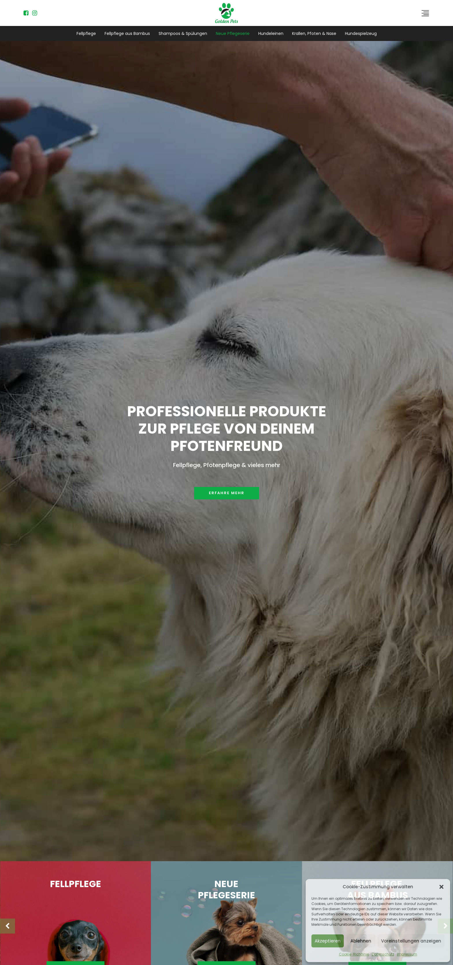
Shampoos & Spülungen (183, 33)
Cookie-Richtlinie (354, 954)
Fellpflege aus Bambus (127, 33)
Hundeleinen (270, 33)
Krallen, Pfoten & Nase (314, 33)
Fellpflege (86, 33)
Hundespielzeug (361, 33)
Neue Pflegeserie (233, 33)
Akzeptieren (328, 941)
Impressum (407, 954)
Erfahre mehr (226, 493)
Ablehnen (360, 941)
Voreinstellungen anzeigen (411, 941)
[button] (441, 887)
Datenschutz (383, 954)
